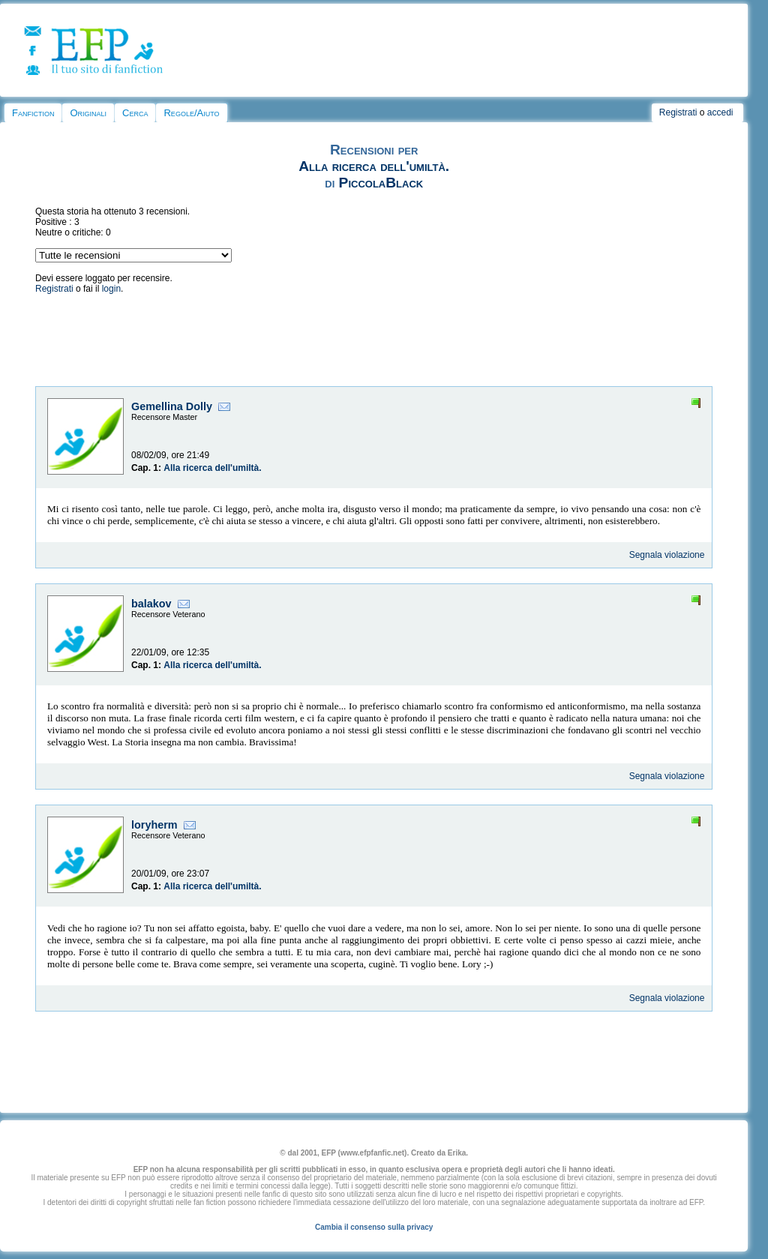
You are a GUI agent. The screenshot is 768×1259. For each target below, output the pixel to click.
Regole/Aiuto (191, 112)
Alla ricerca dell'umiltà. (373, 166)
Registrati (678, 112)
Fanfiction (33, 112)
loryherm (154, 825)
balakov (151, 604)
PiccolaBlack (381, 182)
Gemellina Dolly (171, 406)
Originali (88, 112)
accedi (720, 112)
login (111, 288)
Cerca (135, 112)
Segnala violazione (667, 555)
